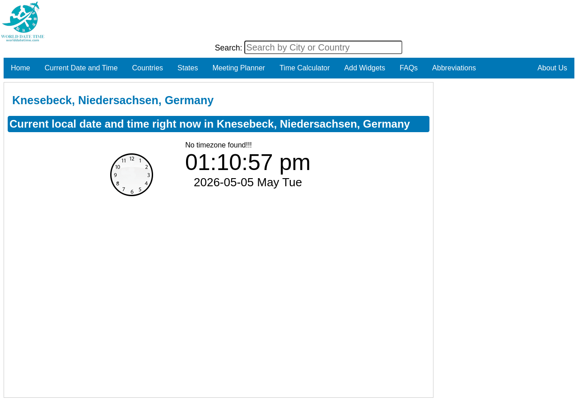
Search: (230, 47)
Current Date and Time (81, 68)
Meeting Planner (238, 68)
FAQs (409, 68)
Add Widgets (364, 68)
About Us (552, 68)
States (187, 68)
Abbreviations (454, 68)
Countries (147, 68)
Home (20, 68)
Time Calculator (305, 68)
